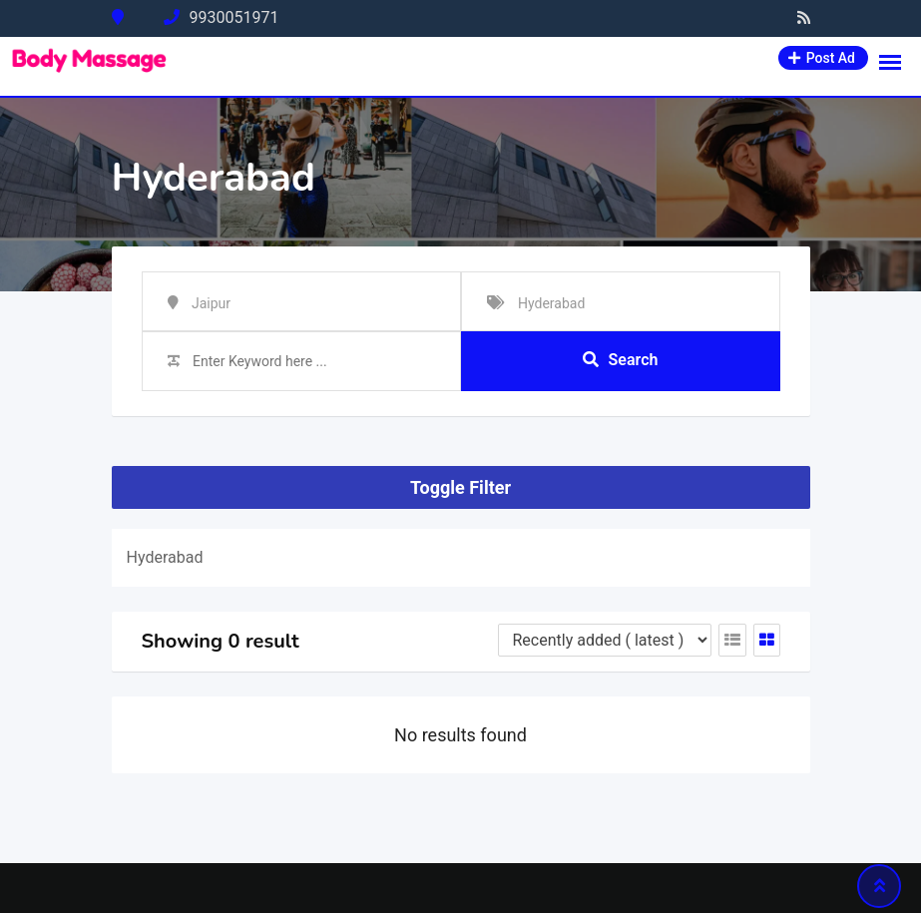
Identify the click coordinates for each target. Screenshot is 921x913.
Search (621, 359)
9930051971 (234, 17)
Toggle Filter (460, 487)
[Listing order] (604, 640)
